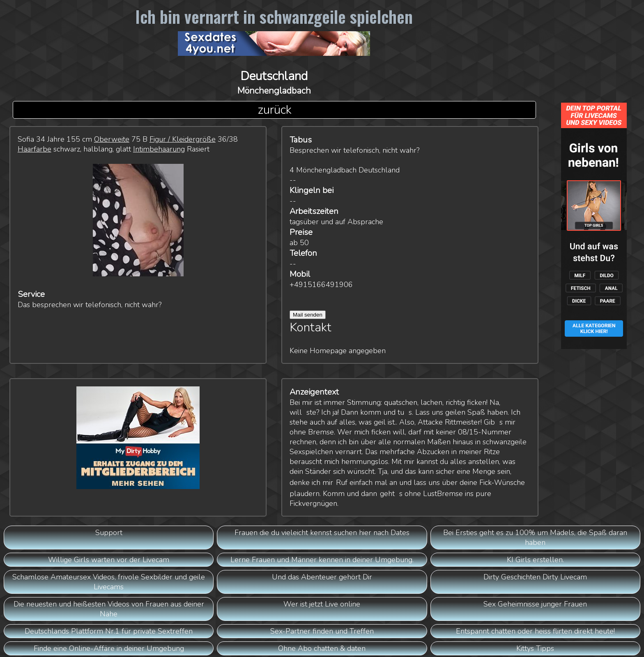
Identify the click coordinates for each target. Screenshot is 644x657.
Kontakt (310, 327)
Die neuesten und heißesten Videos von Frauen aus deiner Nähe (109, 609)
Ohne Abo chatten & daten (322, 648)
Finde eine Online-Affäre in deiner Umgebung (109, 648)
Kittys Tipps (535, 648)
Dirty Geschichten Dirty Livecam (535, 577)
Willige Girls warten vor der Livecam (108, 560)
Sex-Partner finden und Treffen (322, 631)
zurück (275, 109)
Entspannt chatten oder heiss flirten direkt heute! (535, 631)
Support (108, 533)
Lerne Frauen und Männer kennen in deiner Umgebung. (322, 560)
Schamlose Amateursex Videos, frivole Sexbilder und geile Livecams (108, 582)
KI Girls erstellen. (535, 560)
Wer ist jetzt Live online (321, 604)
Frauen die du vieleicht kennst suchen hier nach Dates (322, 533)
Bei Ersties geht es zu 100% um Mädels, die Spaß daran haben (535, 537)
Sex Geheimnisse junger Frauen (535, 604)
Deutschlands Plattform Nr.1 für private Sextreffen (109, 631)
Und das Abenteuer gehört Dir (322, 577)
